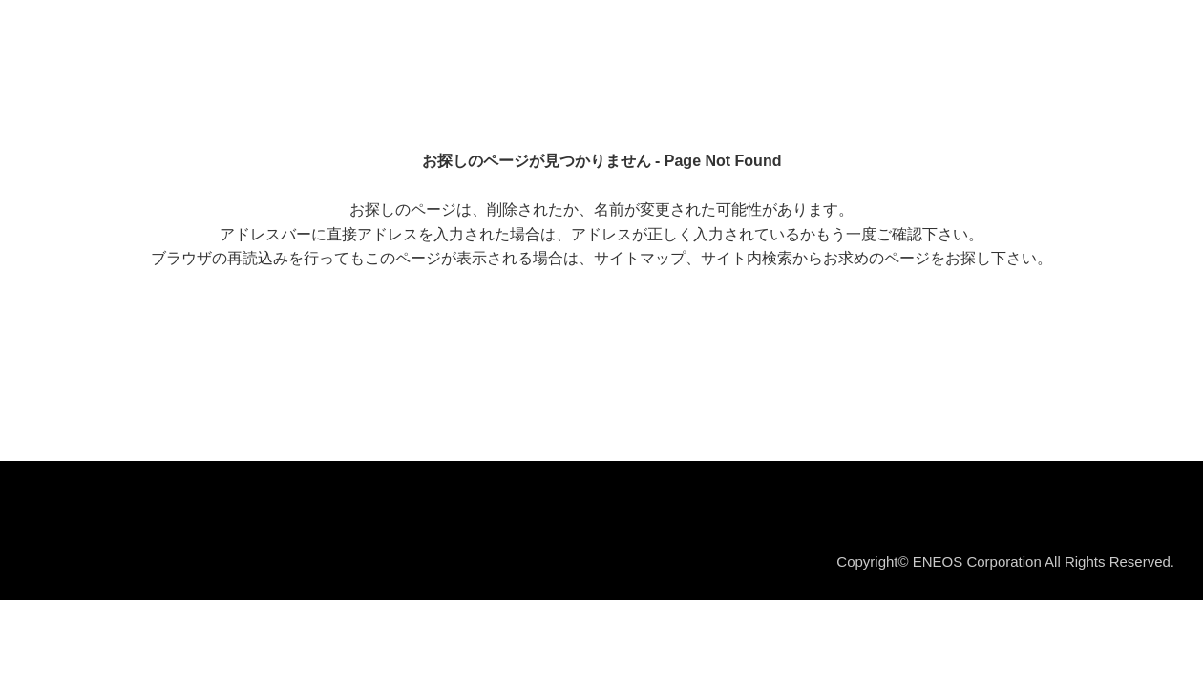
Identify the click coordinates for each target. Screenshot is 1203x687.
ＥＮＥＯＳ (108, 38)
